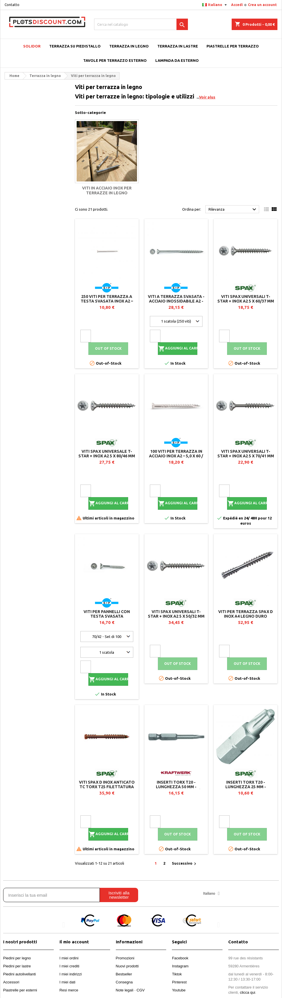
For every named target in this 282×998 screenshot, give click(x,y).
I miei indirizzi (70, 974)
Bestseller (124, 974)
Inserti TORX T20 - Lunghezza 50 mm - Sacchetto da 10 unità (176, 787)
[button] (63, 924)
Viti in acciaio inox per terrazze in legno (107, 190)
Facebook (180, 958)
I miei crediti (69, 966)
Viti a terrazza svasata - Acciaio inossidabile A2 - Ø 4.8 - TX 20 (176, 301)
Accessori (11, 982)
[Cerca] (141, 24)
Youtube (178, 990)
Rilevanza (233, 209)
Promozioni (125, 958)
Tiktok (177, 974)
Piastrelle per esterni (20, 990)
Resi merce (68, 990)
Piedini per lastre (17, 966)
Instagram (180, 966)
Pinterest (179, 982)
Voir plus (207, 97)
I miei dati (67, 982)
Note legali (124, 990)
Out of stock (108, 348)
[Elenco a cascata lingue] (215, 5)
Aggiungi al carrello (177, 348)
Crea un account (262, 5)
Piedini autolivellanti (19, 974)
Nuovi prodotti (127, 966)
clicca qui (247, 992)
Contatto (12, 5)
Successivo (185, 863)
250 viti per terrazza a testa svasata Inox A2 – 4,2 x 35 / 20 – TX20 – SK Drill (106, 301)
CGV (141, 990)
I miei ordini (68, 958)
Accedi (237, 5)
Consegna (124, 982)
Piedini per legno (17, 958)
